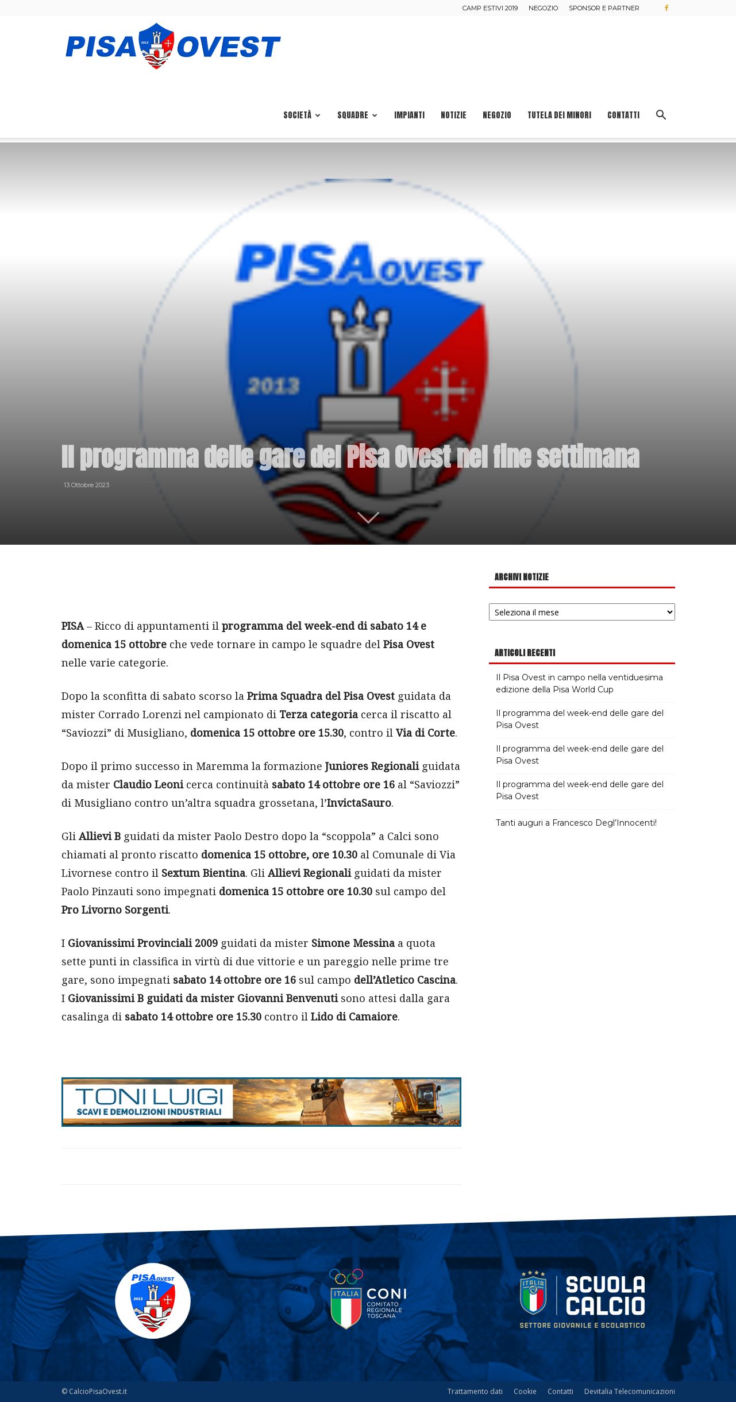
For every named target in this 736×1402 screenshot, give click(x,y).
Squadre (357, 115)
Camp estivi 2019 (490, 8)
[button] (661, 116)
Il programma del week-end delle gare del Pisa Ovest (580, 719)
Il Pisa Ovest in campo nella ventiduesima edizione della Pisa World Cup (579, 683)
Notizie (454, 115)
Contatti (623, 115)
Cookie (525, 1391)
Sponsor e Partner (604, 8)
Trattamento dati (475, 1391)
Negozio (543, 8)
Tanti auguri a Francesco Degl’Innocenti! (576, 823)
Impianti (409, 115)
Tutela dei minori (559, 115)
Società (302, 115)
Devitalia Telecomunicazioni (629, 1391)
